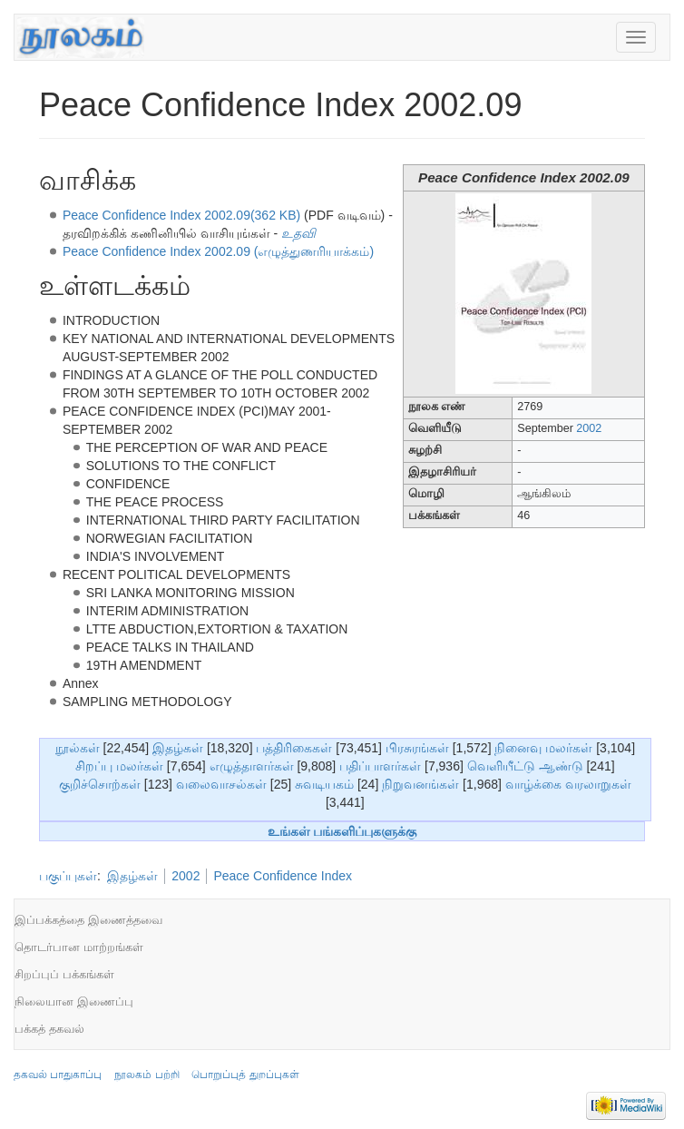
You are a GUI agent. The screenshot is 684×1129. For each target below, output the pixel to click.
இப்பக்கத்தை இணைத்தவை (88, 920)
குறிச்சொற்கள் (100, 784)
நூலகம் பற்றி (146, 1074)
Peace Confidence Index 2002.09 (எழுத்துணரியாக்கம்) (218, 251)
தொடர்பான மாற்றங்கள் (79, 947)
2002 (588, 428)
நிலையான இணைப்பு (74, 1001)
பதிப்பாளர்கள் (380, 766)
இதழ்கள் (177, 748)
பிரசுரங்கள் (417, 748)
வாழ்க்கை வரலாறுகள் (568, 784)
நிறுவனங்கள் (420, 784)
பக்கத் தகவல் (49, 1029)
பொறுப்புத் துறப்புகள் (244, 1074)
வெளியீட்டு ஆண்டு (525, 766)
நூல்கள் (77, 748)
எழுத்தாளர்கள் (252, 766)
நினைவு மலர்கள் (543, 748)
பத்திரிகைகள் (294, 748)
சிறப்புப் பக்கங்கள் (64, 974)
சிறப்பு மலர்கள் (119, 766)
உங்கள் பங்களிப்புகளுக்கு (342, 831)
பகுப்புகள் (68, 876)
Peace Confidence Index (282, 876)
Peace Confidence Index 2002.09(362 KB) (181, 215)
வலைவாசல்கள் (221, 784)
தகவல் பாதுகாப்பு (58, 1074)
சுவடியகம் (324, 784)
